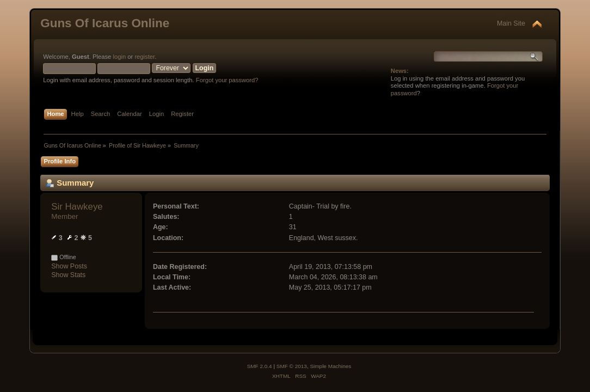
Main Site (511, 23)
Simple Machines (330, 366)
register (144, 56)
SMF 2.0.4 (259, 366)
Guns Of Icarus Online (104, 23)
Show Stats (68, 275)
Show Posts (69, 266)
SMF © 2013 (291, 366)
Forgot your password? (227, 80)
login (119, 56)
